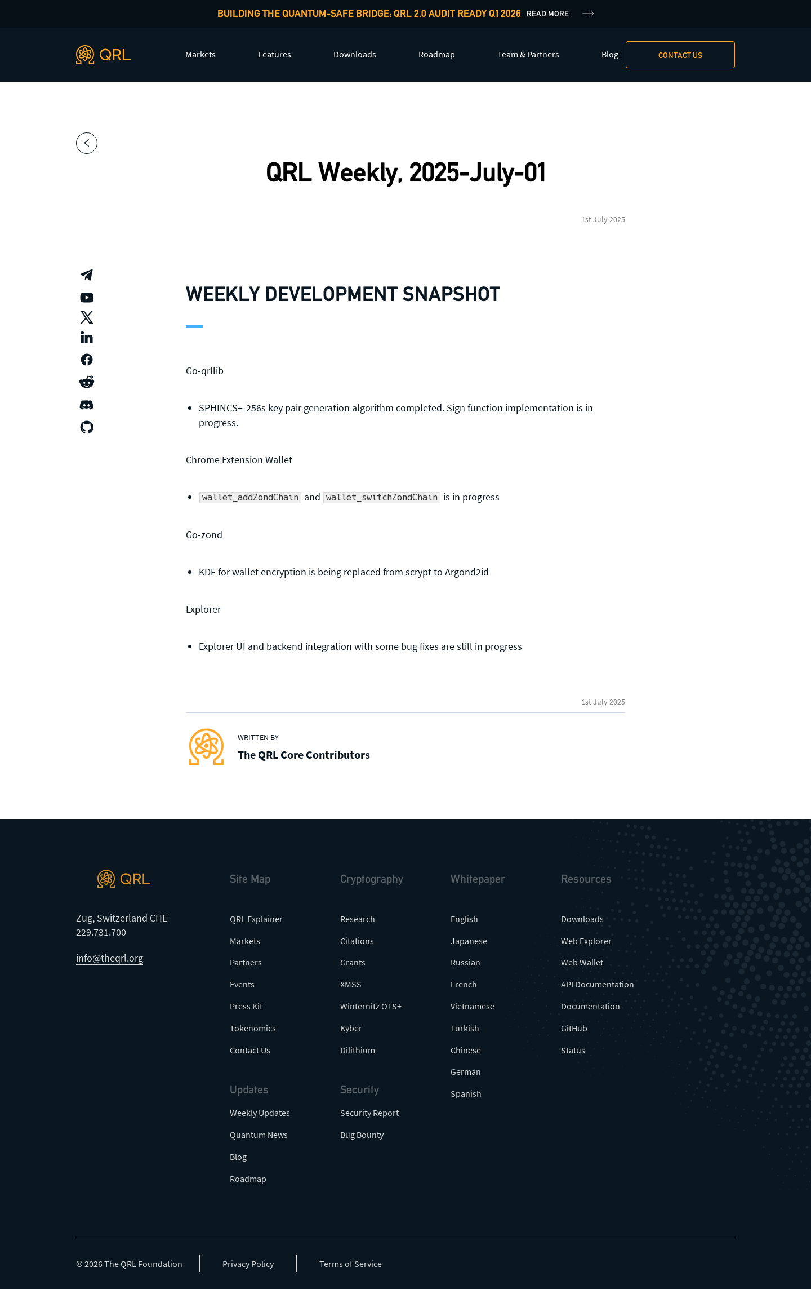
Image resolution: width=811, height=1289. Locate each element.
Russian (465, 962)
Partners (246, 962)
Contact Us (250, 1050)
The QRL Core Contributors (304, 754)
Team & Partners (528, 54)
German (466, 1071)
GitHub (574, 1028)
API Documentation (597, 984)
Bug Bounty (362, 1134)
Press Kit (246, 1006)
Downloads (354, 54)
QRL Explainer (256, 918)
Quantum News (259, 1134)
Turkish (465, 1028)
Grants (353, 962)
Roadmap (436, 54)
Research (357, 918)
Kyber (351, 1028)
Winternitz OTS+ (371, 1006)
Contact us (680, 55)
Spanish (466, 1093)
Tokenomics (253, 1028)
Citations (357, 940)
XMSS (351, 984)
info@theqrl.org (109, 957)
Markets (200, 54)
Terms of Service (350, 1263)
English (464, 918)
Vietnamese (472, 1006)
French (464, 984)
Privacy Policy (248, 1263)
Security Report (369, 1112)
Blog (609, 54)
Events (242, 984)
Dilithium (357, 1050)
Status (573, 1050)
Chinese (466, 1050)
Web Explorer (586, 940)
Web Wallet (582, 962)
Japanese (469, 940)
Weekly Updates (260, 1112)
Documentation (590, 1006)
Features (274, 54)
